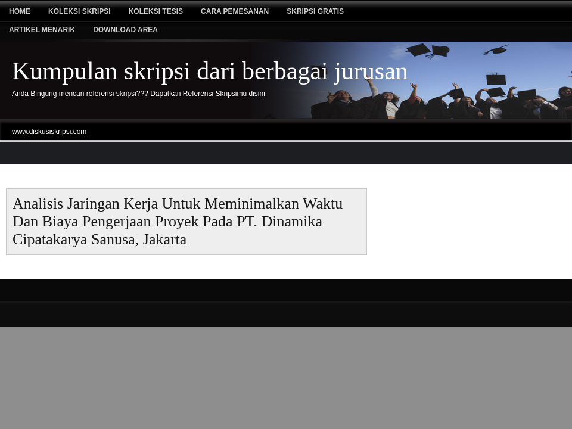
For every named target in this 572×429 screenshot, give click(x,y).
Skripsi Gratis (315, 11)
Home (19, 11)
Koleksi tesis (156, 11)
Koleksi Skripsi (79, 11)
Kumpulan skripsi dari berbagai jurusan (210, 71)
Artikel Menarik (42, 30)
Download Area (125, 30)
